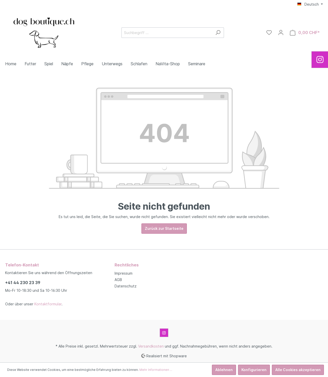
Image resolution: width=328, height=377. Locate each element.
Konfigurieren (253, 370)
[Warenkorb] (305, 33)
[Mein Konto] (281, 32)
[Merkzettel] (269, 32)
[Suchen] (218, 32)
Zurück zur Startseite (164, 228)
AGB (118, 279)
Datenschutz (126, 286)
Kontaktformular (47, 304)
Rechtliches (127, 264)
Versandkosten (151, 346)
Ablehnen (224, 370)
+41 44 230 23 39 (22, 282)
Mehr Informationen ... (155, 370)
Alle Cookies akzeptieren (298, 370)
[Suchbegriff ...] (166, 32)
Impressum (123, 273)
